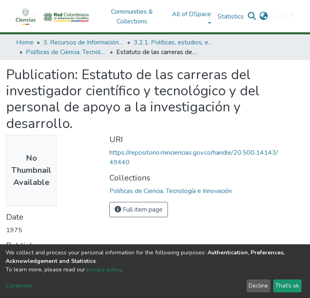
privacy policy (104, 269)
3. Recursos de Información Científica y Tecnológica (83, 42)
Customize (19, 286)
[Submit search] (252, 16)
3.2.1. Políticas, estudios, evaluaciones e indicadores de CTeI (174, 42)
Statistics (231, 16)
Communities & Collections (132, 16)
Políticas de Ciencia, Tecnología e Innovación (66, 52)
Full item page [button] (139, 209)
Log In (280, 16)
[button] (264, 16)
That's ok (287, 286)
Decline (258, 286)
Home (25, 42)
